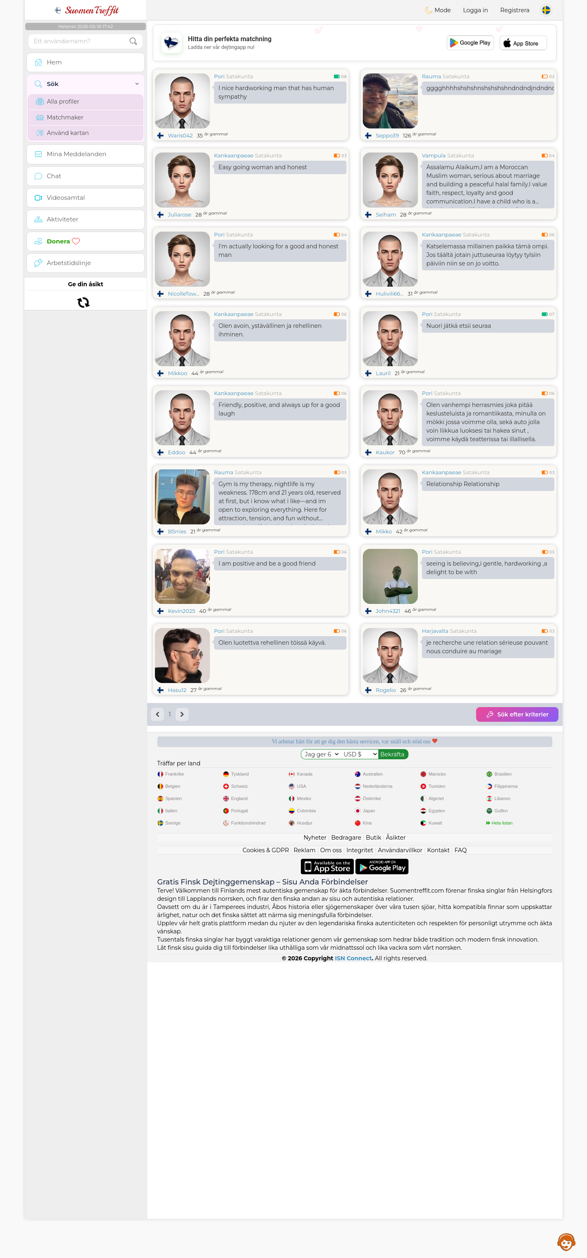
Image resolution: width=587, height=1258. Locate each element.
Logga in (475, 10)
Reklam (305, 1146)
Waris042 (180, 135)
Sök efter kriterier (517, 840)
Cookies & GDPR (266, 1146)
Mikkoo (178, 436)
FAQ (461, 1146)
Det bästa (512, 895)
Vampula (434, 155)
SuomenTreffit (86, 10)
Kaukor (385, 515)
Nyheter (315, 1133)
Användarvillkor (400, 1146)
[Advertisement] (354, 42)
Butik (374, 1133)
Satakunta (239, 76)
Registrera (515, 10)
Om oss (331, 1146)
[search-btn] (133, 41)
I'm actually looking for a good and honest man (278, 251)
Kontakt (438, 1146)
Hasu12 (177, 815)
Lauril (383, 436)
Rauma (431, 76)
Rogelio (386, 815)
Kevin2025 (181, 736)
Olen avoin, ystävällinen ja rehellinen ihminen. (270, 393)
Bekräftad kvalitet (407, 895)
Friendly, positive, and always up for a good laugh (279, 472)
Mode (438, 10)
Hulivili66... (390, 293)
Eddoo (176, 515)
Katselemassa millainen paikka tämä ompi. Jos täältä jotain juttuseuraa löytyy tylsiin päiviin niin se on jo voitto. (487, 255)
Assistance (566, 1241)
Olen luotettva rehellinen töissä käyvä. (272, 768)
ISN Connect (353, 1254)
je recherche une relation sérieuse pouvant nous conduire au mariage (487, 772)
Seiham (386, 214)
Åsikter (396, 1133)
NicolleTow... (183, 293)
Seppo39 (387, 135)
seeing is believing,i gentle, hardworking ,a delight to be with (486, 693)
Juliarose (179, 214)
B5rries (177, 594)
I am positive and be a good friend (267, 689)
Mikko (384, 594)
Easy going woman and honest (262, 167)
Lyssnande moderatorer (302, 895)
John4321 (388, 736)
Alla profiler (57, 101)
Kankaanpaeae (234, 155)
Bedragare (346, 1133)
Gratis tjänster (197, 895)
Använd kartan (62, 133)
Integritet (359, 1146)
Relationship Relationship (462, 547)
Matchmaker (60, 117)
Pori (219, 76)
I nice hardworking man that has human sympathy (276, 92)
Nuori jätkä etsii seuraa (458, 388)
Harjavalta (435, 756)
